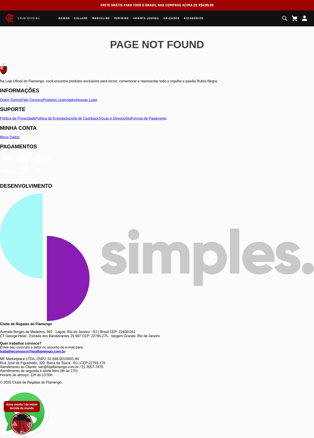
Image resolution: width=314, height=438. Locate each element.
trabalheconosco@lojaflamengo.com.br (32, 351)
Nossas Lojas (86, 100)
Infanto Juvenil (146, 18)
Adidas (64, 18)
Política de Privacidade (18, 118)
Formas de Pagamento (149, 118)
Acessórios (193, 18)
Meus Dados (10, 137)
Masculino (101, 18)
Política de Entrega (50, 118)
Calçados (172, 18)
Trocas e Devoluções (115, 118)
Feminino (121, 18)
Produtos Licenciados (59, 100)
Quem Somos (10, 100)
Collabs (81, 18)
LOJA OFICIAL (29, 18)
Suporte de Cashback (82, 118)
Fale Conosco (32, 100)
